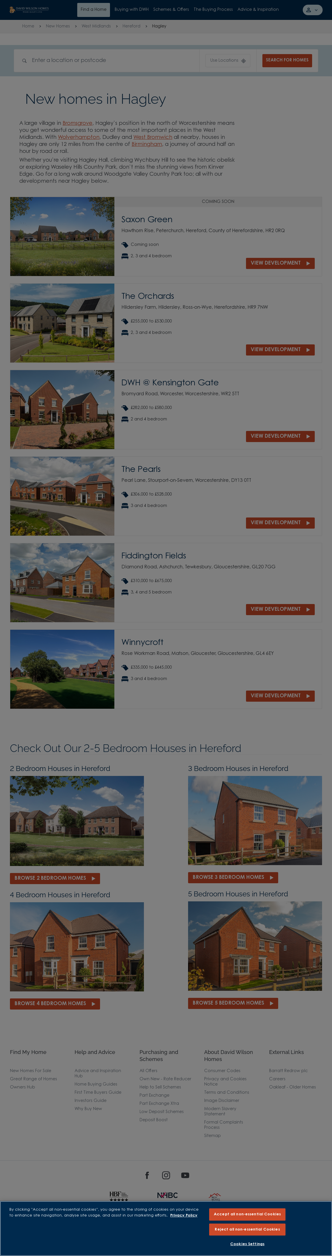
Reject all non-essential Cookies (247, 1229)
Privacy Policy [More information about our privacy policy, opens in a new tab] (183, 1215)
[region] (166, 1228)
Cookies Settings (247, 1244)
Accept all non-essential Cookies (247, 1214)
